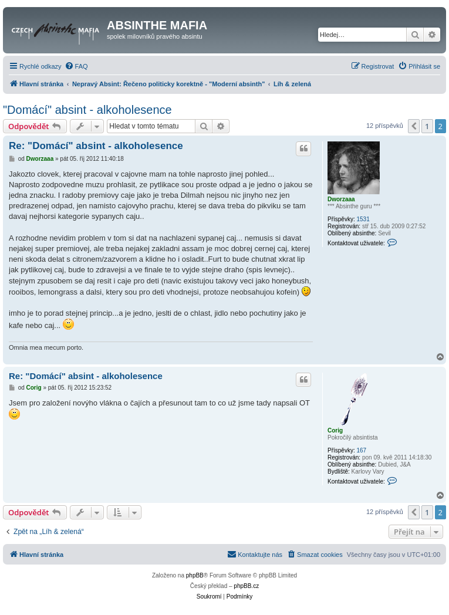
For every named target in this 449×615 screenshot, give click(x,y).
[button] (414, 126)
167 (361, 450)
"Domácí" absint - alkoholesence (87, 109)
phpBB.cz (246, 586)
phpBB (195, 575)
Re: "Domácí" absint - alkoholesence (96, 145)
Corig (335, 430)
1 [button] (427, 126)
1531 (362, 219)
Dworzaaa (341, 199)
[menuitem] (76, 66)
